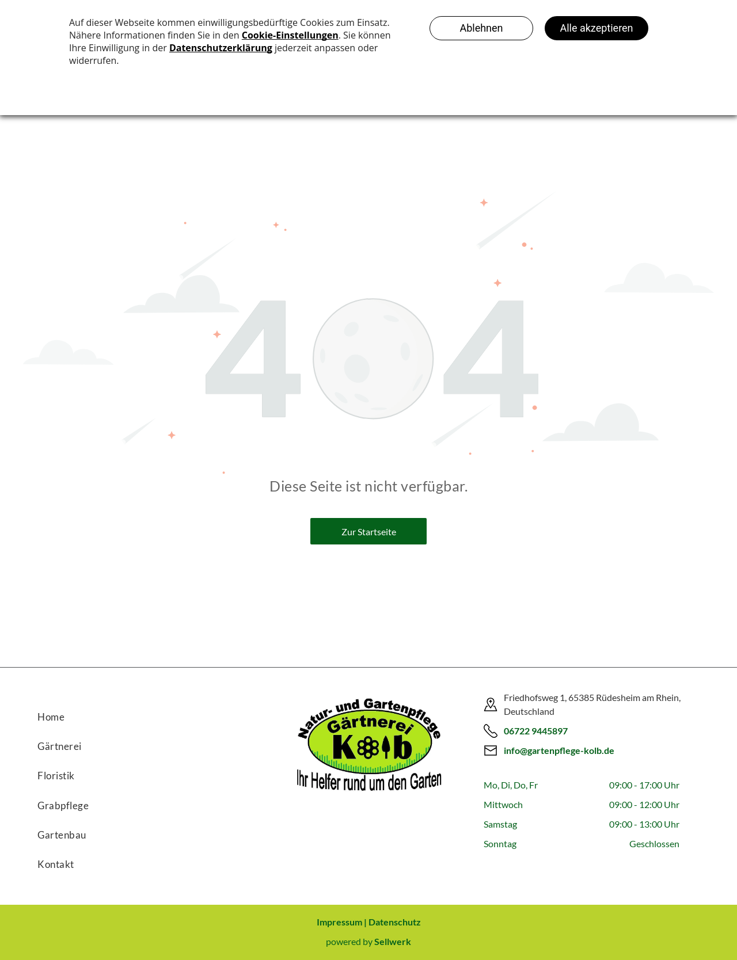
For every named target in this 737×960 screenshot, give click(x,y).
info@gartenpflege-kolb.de (559, 750)
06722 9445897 (536, 730)
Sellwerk (392, 941)
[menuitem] (138, 712)
